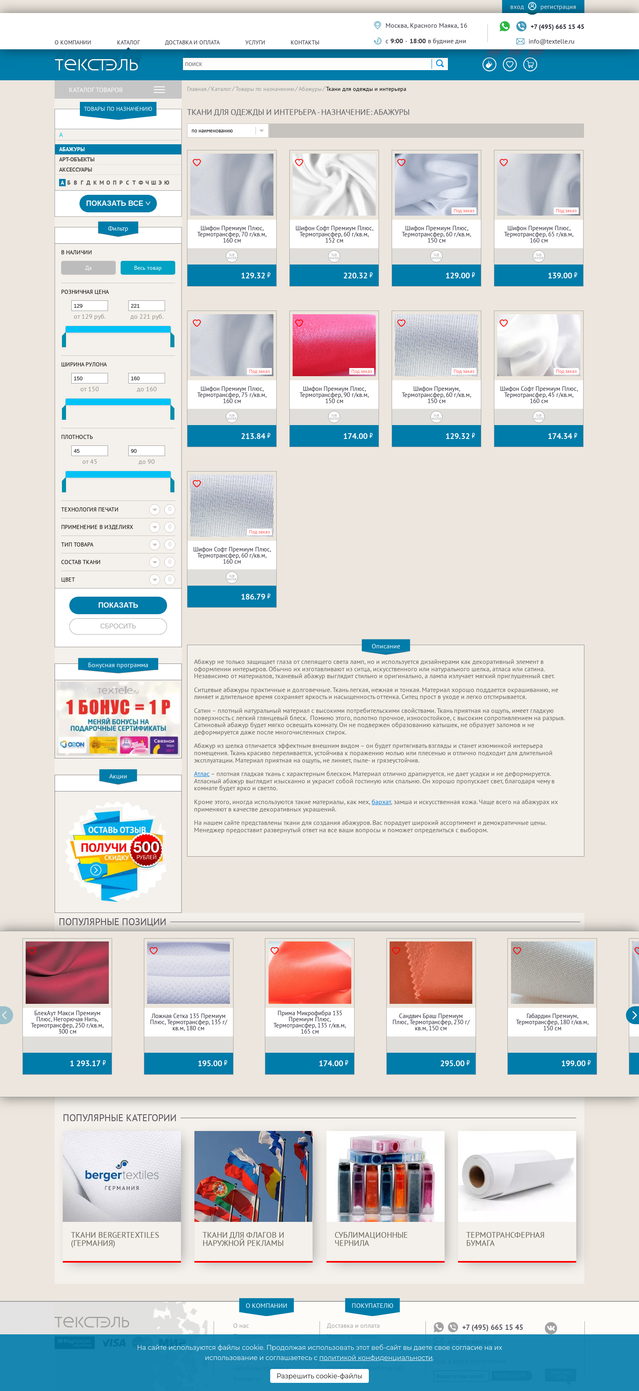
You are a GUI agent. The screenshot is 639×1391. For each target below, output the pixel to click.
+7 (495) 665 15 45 (557, 26)
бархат (381, 802)
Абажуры (72, 149)
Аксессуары (75, 169)
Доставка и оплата (192, 42)
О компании (73, 42)
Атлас (201, 773)
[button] (637, 1015)
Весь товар (148, 267)
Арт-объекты (77, 159)
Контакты (305, 42)
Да (88, 267)
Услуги (255, 42)
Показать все (118, 203)
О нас (241, 1325)
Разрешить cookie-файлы (320, 1376)
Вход (517, 6)
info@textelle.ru (552, 41)
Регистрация (558, 6)
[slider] (64, 341)
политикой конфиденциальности (375, 1358)
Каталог (128, 42)
